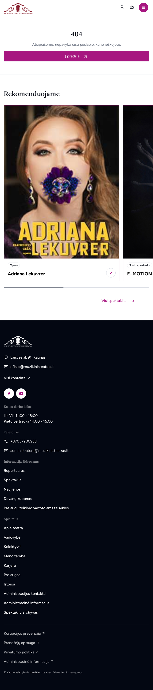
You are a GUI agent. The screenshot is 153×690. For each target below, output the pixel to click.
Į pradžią (72, 56)
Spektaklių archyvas (21, 612)
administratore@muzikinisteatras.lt (39, 450)
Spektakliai (13, 480)
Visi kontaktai (15, 378)
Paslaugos (12, 575)
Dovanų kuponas (17, 498)
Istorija (9, 584)
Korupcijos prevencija (22, 633)
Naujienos (12, 489)
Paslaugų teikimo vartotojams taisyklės (36, 508)
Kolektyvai (12, 546)
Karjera (10, 565)
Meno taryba (14, 556)
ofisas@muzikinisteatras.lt (32, 366)
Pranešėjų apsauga (19, 643)
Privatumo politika (19, 652)
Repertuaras (14, 470)
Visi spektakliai (114, 300)
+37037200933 (23, 441)
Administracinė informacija (26, 603)
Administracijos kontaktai (25, 593)
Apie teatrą (13, 528)
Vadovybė (12, 537)
